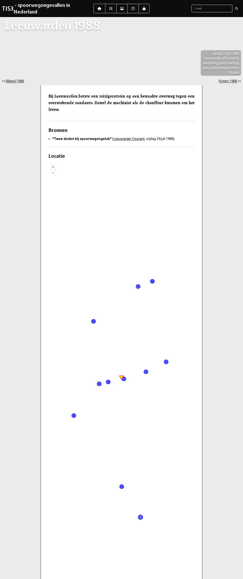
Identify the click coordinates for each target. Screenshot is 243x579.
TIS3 (8, 8)
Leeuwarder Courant (129, 139)
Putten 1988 (228, 81)
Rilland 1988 (15, 81)
